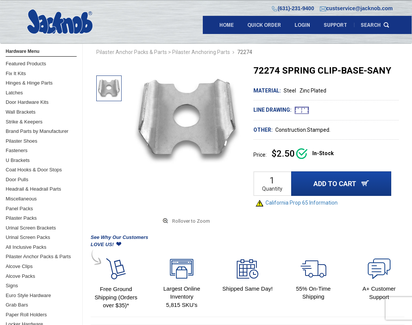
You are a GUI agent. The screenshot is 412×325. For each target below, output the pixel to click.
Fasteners (17, 150)
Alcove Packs (20, 276)
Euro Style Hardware (28, 295)
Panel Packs (19, 208)
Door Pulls (17, 179)
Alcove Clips (19, 266)
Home (226, 25)
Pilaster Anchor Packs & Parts (38, 256)
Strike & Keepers (24, 122)
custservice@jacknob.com (356, 8)
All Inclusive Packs (26, 247)
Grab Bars (17, 305)
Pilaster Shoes (21, 141)
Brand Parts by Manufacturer (37, 131)
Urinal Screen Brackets (31, 228)
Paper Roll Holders (26, 314)
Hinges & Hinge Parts (29, 83)
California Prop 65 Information (297, 203)
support (335, 25)
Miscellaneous (21, 199)
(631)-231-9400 (293, 8)
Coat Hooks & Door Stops (34, 170)
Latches (14, 92)
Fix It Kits (16, 73)
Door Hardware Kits (27, 102)
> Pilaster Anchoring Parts (199, 52)
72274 (244, 52)
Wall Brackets (20, 112)
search (371, 25)
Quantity (272, 188)
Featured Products (26, 63)
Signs (12, 285)
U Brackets (18, 160)
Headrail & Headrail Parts (33, 189)
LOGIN (302, 25)
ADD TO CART (341, 184)
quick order (264, 25)
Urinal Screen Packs (28, 237)
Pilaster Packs (21, 218)
